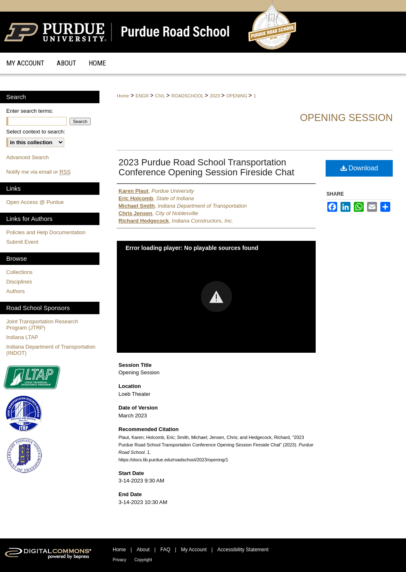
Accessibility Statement (243, 550)
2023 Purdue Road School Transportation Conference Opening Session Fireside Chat (206, 167)
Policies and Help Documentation (46, 232)
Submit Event (22, 242)
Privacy (119, 559)
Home (123, 95)
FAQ (165, 550)
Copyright (143, 559)
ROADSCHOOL (188, 95)
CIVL (160, 95)
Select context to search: (35, 131)
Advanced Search (27, 157)
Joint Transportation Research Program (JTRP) (42, 324)
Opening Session (346, 117)
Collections (19, 272)
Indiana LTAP (22, 337)
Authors (15, 291)
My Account (194, 550)
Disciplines (19, 282)
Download (359, 168)
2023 (215, 95)
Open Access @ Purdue (35, 202)
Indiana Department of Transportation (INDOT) (50, 350)
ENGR (142, 95)
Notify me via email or (38, 172)
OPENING (237, 95)
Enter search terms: (29, 111)
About (143, 550)
